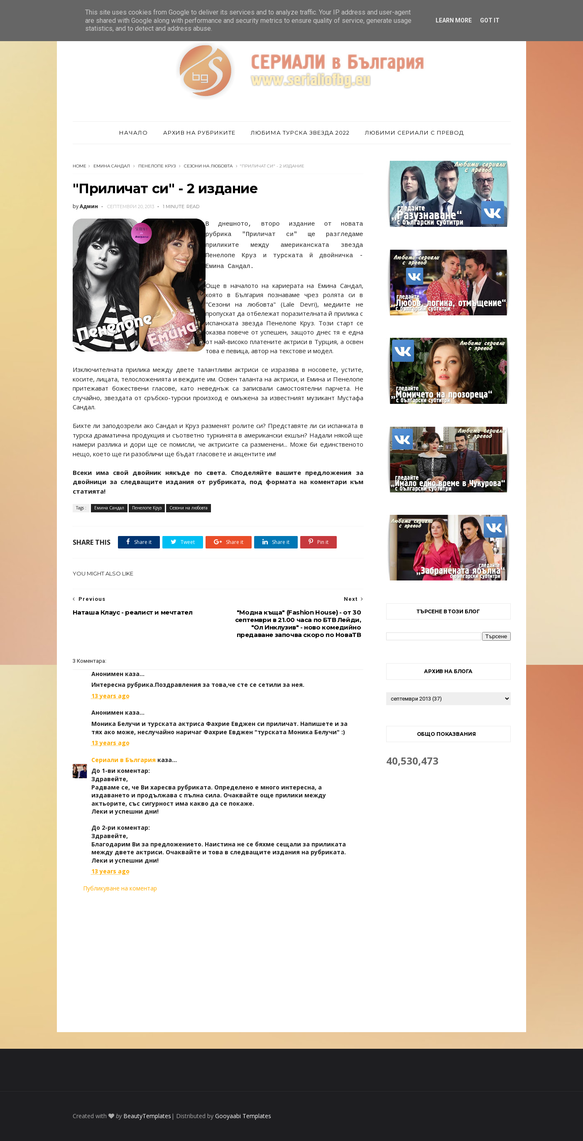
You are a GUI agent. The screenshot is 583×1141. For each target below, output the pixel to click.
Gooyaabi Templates (243, 1116)
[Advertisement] (218, 962)
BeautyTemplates (147, 1116)
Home (79, 166)
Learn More (454, 20)
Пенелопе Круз (157, 166)
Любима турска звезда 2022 (300, 132)
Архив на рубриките (199, 132)
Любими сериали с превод (414, 132)
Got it (490, 20)
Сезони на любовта (208, 166)
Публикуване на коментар (120, 888)
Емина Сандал (111, 166)
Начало (133, 132)
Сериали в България (123, 760)
